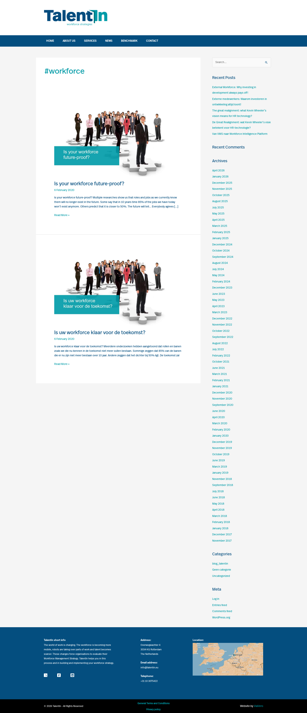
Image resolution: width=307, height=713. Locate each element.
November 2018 (222, 479)
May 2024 (218, 275)
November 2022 (222, 324)
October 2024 (221, 250)
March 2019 (219, 466)
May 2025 (218, 213)
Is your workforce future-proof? (89, 183)
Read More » (62, 215)
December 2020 (222, 392)
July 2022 (218, 349)
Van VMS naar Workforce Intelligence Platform (239, 134)
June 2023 (218, 294)
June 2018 (218, 497)
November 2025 (222, 189)
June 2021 (218, 368)
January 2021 (220, 386)
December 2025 (222, 183)
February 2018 (221, 522)
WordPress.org (221, 617)
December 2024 (222, 244)
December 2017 (222, 534)
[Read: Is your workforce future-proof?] (118, 138)
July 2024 (218, 269)
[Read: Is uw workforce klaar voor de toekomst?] (118, 287)
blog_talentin (220, 563)
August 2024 (220, 263)
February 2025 (221, 232)
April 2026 (218, 170)
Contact (152, 41)
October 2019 (220, 454)
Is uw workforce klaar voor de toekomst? (99, 332)
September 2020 (222, 405)
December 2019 (222, 442)
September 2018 (222, 485)
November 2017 (222, 540)
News (108, 41)
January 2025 (220, 238)
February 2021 (221, 380)
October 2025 (220, 195)
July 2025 (218, 207)
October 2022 (220, 331)
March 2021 (219, 374)
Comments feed (222, 611)
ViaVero (258, 706)
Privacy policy (153, 709)
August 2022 (220, 343)
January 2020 (220, 435)
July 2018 (218, 491)
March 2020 (219, 423)
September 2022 (222, 337)
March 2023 (219, 312)
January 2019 (220, 472)
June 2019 (218, 460)
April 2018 (218, 510)
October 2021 (220, 361)
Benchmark (129, 41)
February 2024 (221, 281)
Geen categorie (221, 569)
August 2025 (220, 201)
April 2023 (218, 306)
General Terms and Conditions (153, 703)
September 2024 (222, 257)
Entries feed (219, 605)
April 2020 (218, 417)
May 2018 (218, 503)
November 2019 (222, 448)
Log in (215, 599)
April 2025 (218, 220)
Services (90, 41)
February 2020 (221, 429)
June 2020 (218, 411)
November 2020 (222, 398)
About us (69, 41)
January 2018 (220, 528)
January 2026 (220, 176)
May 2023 (218, 300)
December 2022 (222, 318)
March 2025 (219, 226)
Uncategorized (221, 576)
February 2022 (221, 355)
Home (50, 41)
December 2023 (222, 287)
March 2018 (219, 516)
